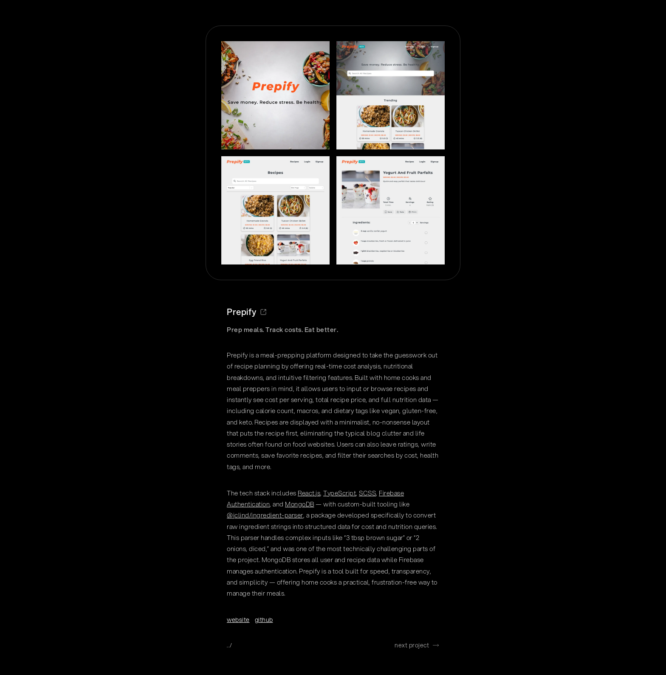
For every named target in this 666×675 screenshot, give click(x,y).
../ (230, 645)
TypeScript (339, 493)
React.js (309, 493)
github (264, 620)
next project (417, 645)
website (238, 620)
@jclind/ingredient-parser (265, 515)
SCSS (367, 493)
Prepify (247, 312)
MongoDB (299, 504)
